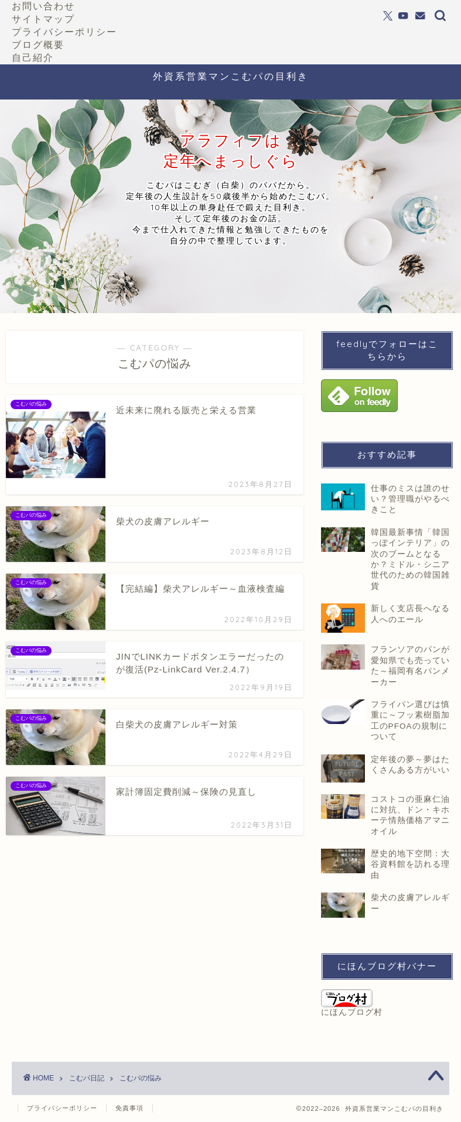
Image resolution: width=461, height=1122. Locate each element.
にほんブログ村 (352, 1003)
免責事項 (129, 1107)
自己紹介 (33, 57)
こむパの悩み (140, 1078)
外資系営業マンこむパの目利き (231, 76)
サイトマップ (43, 19)
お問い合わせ (43, 6)
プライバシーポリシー (64, 31)
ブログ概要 (38, 44)
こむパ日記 (86, 1078)
